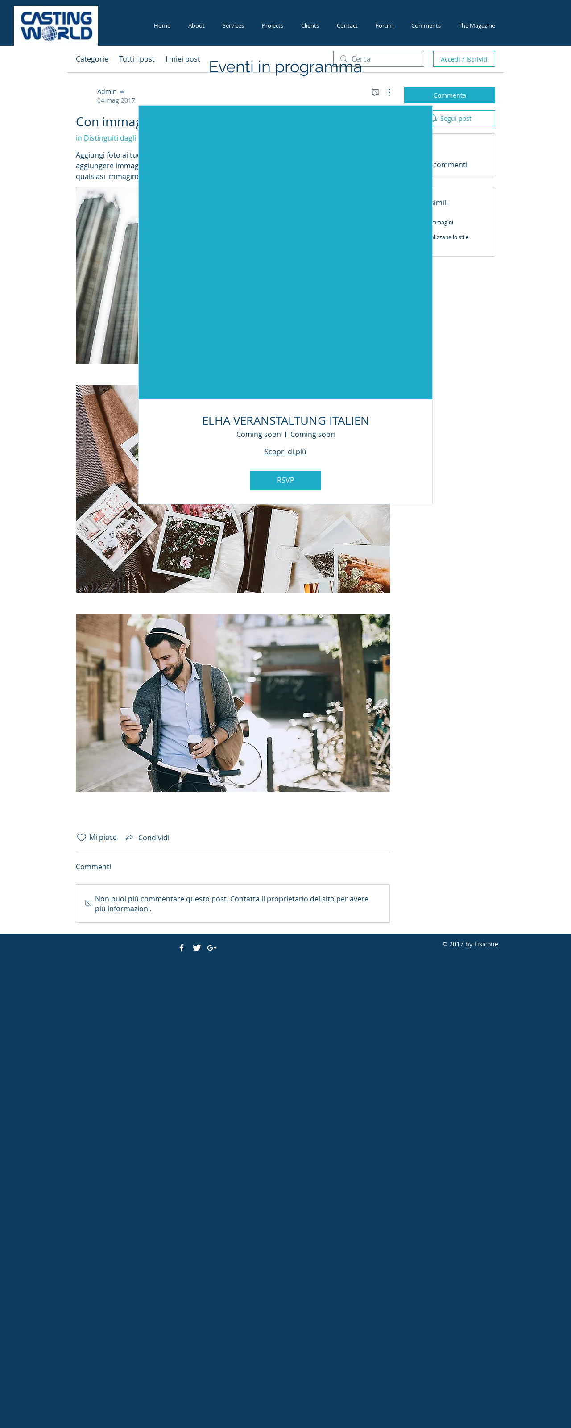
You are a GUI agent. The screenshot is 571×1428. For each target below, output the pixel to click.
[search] (378, 59)
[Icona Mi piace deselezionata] (81, 837)
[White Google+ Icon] (212, 948)
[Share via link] (147, 837)
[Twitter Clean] (197, 948)
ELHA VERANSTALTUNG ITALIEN (285, 421)
